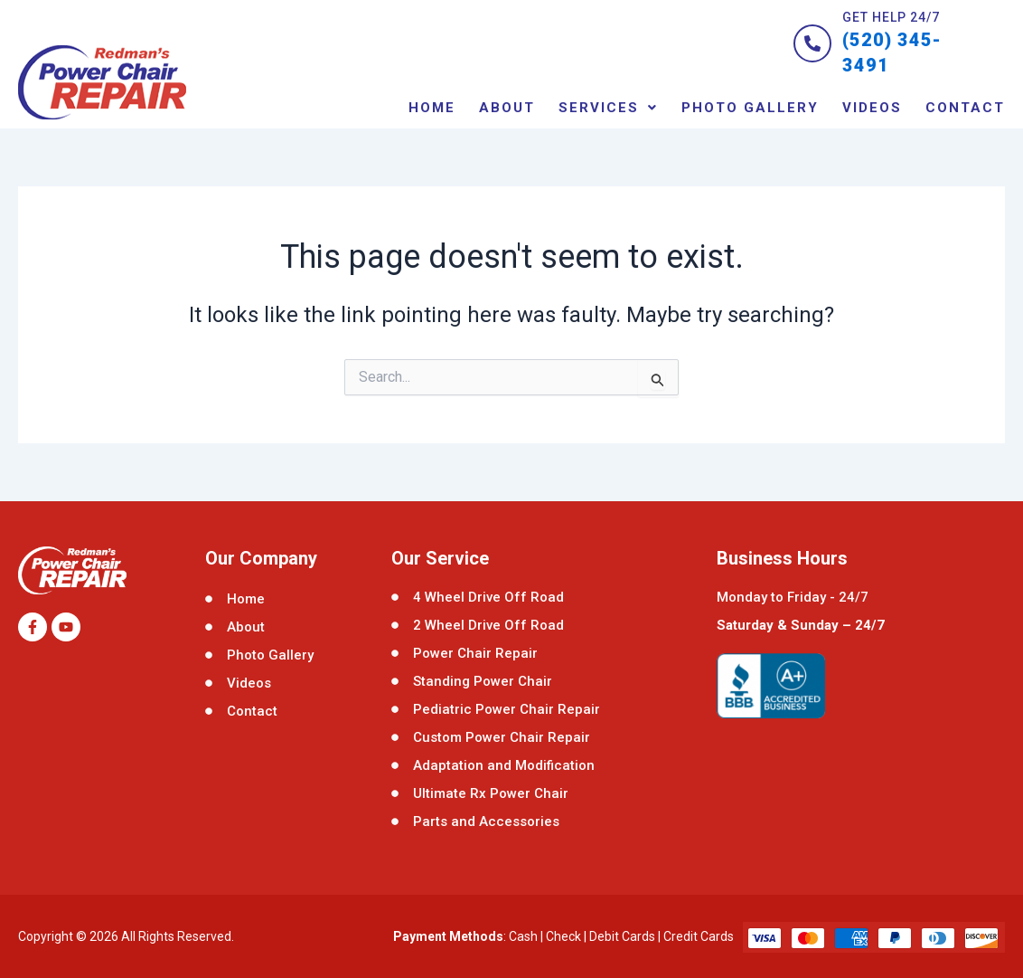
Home (431, 107)
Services (608, 107)
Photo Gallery (750, 107)
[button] (608, 107)
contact (965, 107)
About (507, 107)
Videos (872, 107)
